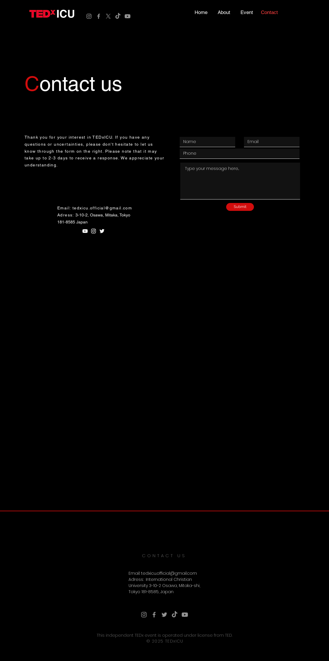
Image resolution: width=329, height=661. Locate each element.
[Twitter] (164, 614)
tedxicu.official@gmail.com (102, 208)
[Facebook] (98, 16)
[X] (108, 16)
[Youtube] (127, 16)
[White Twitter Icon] (102, 231)
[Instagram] (89, 16)
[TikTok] (118, 16)
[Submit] (240, 207)
